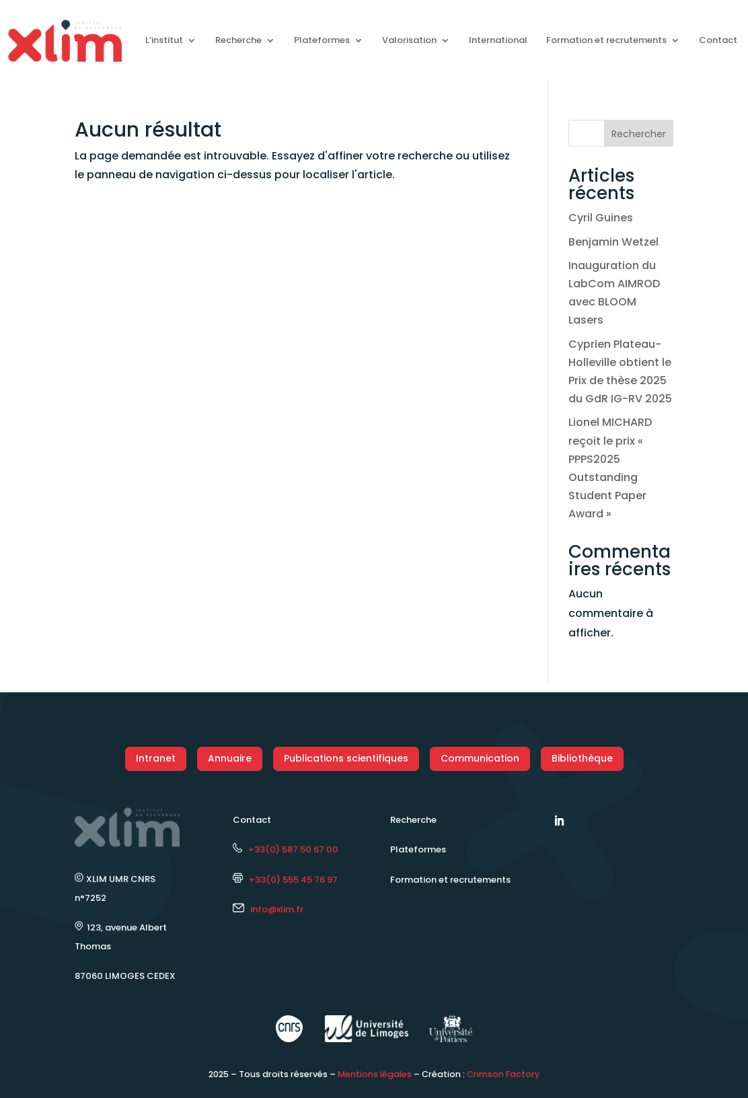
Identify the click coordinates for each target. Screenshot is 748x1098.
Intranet (156, 758)
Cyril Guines (600, 217)
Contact (718, 40)
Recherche (238, 40)
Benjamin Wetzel (613, 242)
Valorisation (409, 40)
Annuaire (230, 758)
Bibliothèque (582, 758)
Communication (480, 758)
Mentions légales (375, 1074)
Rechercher (638, 134)
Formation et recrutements (606, 40)
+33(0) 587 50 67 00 (285, 849)
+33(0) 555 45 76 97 (285, 879)
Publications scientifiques (346, 758)
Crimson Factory (503, 1074)
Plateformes (322, 40)
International (498, 40)
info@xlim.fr (276, 909)
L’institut (164, 40)
